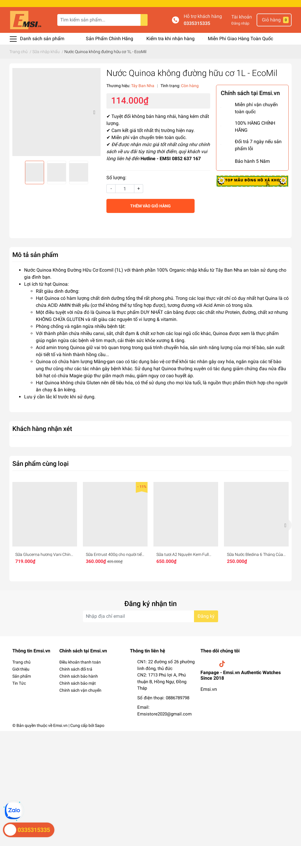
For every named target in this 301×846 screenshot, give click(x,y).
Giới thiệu (20, 669)
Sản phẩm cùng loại (40, 463)
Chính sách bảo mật (77, 683)
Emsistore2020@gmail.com (164, 714)
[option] (56, 112)
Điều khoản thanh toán (80, 662)
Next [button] (94, 112)
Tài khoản (241, 17)
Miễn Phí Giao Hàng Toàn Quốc (240, 38)
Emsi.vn (208, 689)
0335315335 (197, 23)
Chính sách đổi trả (75, 669)
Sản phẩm (21, 676)
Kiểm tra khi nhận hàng (170, 38)
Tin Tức (19, 683)
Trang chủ (21, 662)
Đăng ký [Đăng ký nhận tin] (206, 616)
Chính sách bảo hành (78, 676)
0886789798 (177, 698)
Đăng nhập (240, 23)
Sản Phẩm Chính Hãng (109, 38)
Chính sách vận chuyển (80, 690)
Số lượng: (116, 177)
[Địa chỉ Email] (150, 616)
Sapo (99, 725)
